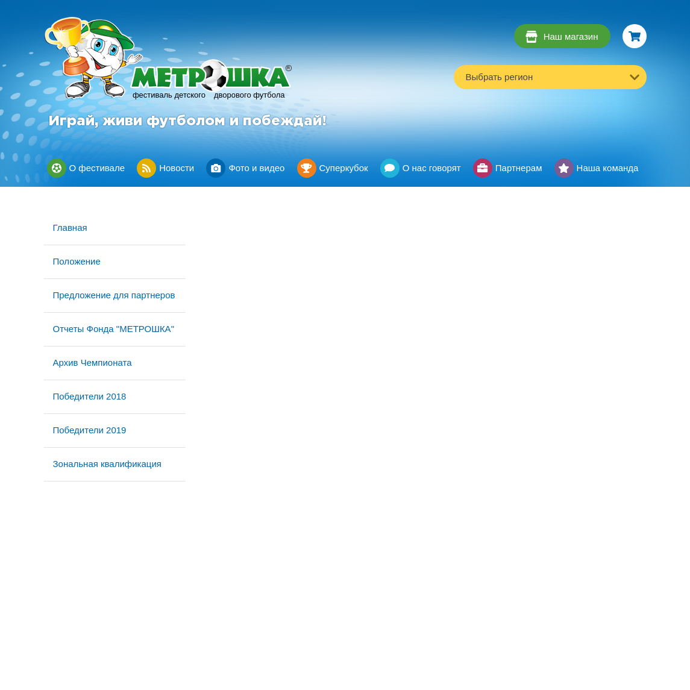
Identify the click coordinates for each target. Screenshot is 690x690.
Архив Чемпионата (92, 362)
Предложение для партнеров (114, 295)
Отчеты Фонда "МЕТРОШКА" (113, 329)
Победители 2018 (90, 396)
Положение (77, 261)
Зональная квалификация (107, 464)
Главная (70, 227)
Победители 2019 (90, 430)
